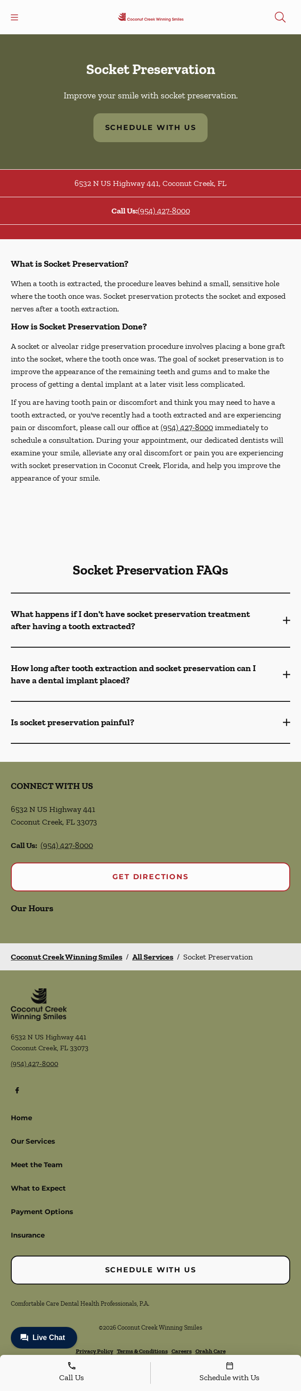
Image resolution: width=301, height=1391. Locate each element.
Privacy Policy (94, 1351)
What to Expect (38, 1188)
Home (21, 1117)
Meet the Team (37, 1164)
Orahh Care (210, 1351)
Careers (181, 1351)
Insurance (28, 1235)
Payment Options (42, 1211)
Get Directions (150, 876)
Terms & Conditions (142, 1351)
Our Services (33, 1141)
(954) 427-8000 (164, 211)
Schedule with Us (150, 127)
